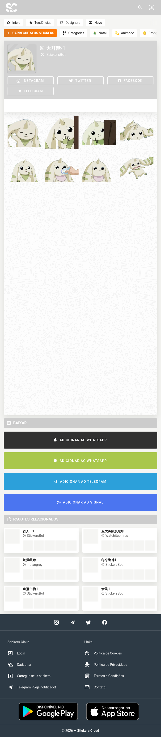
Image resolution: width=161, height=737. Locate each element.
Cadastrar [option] (19, 664)
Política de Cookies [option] (103, 653)
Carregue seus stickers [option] (29, 676)
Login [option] (16, 653)
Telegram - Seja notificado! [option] (32, 687)
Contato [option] (94, 687)
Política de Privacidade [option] (105, 664)
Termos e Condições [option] (104, 676)
